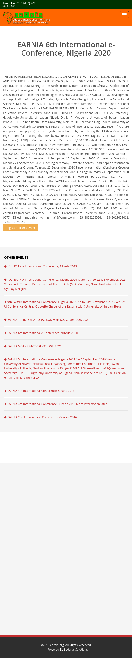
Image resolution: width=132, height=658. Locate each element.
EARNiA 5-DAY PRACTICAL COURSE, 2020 (33, 346)
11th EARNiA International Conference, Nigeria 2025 (40, 266)
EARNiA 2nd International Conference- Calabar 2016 (40, 417)
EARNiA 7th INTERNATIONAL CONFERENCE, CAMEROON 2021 (46, 320)
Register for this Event (20, 228)
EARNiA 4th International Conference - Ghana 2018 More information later (55, 404)
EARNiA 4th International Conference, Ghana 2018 (39, 391)
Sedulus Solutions (76, 649)
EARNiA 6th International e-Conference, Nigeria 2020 (41, 333)
